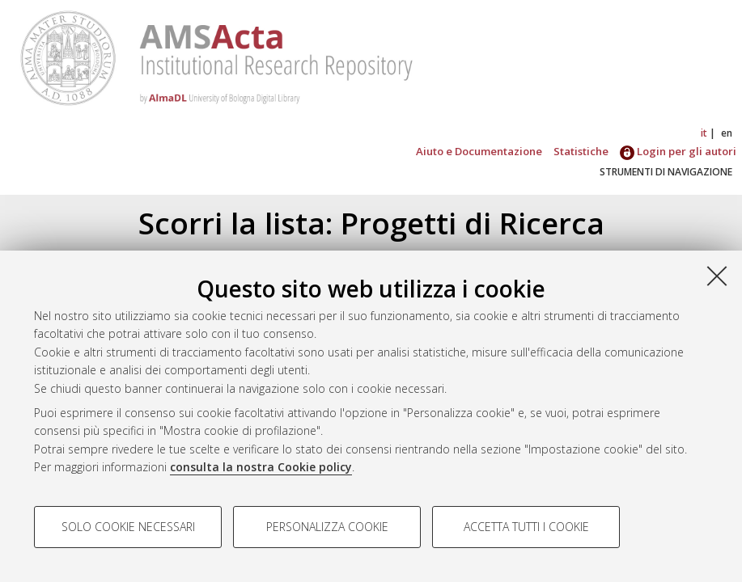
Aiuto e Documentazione (479, 151)
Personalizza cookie (327, 526)
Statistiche (580, 151)
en (726, 133)
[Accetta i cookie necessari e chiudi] (717, 276)
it (704, 133)
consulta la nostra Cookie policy (261, 466)
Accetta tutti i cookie (526, 526)
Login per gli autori (678, 151)
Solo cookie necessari (128, 526)
